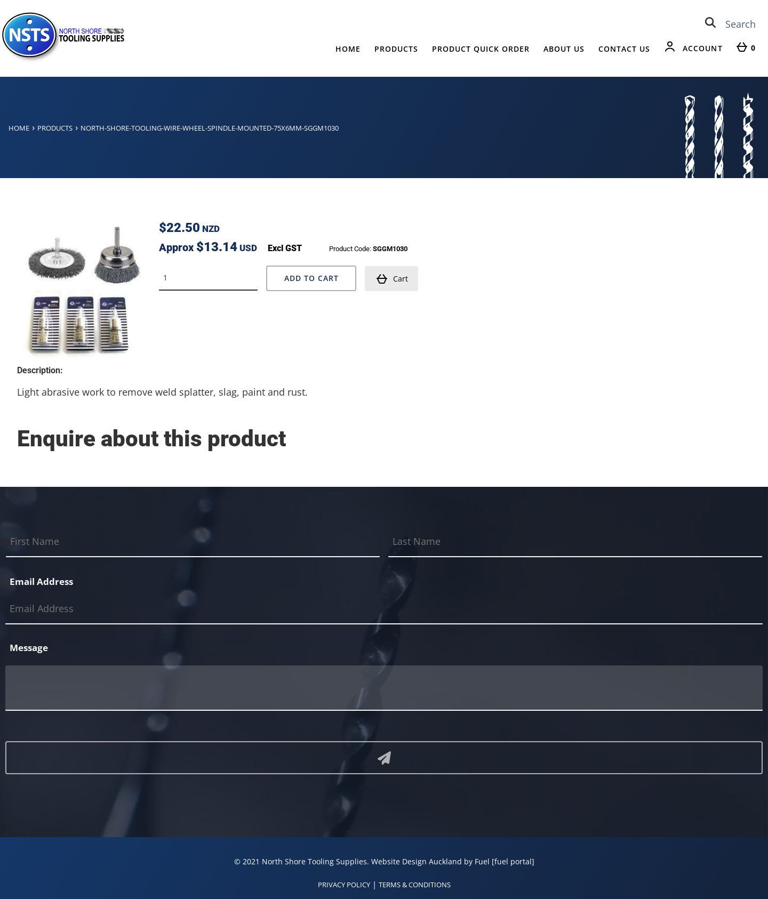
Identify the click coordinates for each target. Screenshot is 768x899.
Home (348, 49)
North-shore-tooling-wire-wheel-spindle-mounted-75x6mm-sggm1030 (210, 128)
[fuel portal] (513, 861)
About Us (564, 49)
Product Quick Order (481, 49)
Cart (392, 278)
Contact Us (624, 49)
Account (703, 48)
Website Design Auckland (416, 861)
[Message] (384, 688)
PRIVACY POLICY (344, 884)
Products (396, 49)
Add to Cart (311, 278)
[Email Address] (384, 609)
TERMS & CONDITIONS (415, 884)
